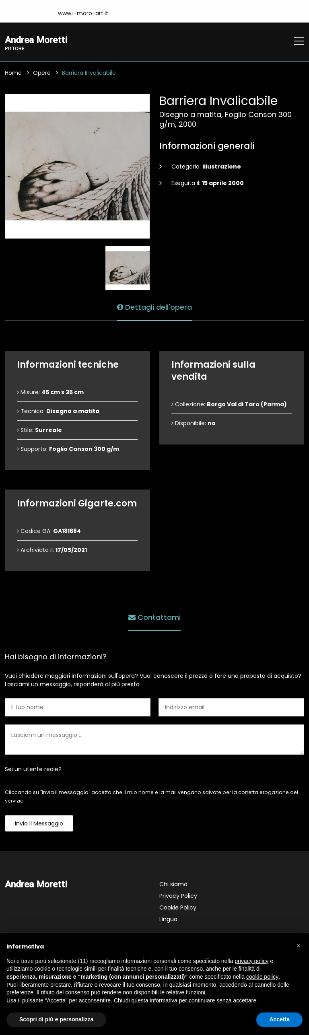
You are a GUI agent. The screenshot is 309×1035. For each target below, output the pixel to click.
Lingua (168, 919)
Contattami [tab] (154, 617)
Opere (42, 73)
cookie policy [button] (262, 976)
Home (13, 73)
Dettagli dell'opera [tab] (154, 307)
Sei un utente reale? (33, 769)
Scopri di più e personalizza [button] (56, 1019)
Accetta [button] (279, 1019)
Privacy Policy (178, 896)
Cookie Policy (177, 907)
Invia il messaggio (39, 823)
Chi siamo (173, 884)
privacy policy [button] (251, 961)
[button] (298, 945)
